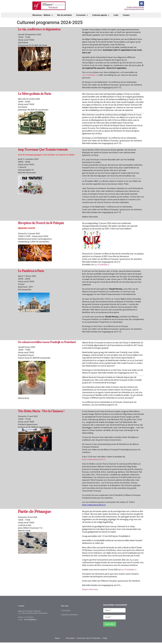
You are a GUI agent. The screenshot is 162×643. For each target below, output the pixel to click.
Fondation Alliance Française (135, 8)
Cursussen (82, 15)
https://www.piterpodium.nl (94, 459)
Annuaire (70, 638)
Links (116, 15)
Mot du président (64, 15)
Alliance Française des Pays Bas (134, 10)
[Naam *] (114, 610)
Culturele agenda (100, 15)
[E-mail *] (114, 617)
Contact (126, 15)
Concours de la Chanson (88, 638)
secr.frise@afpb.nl (101, 265)
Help (105, 638)
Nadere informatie (90, 590)
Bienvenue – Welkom (43, 15)
